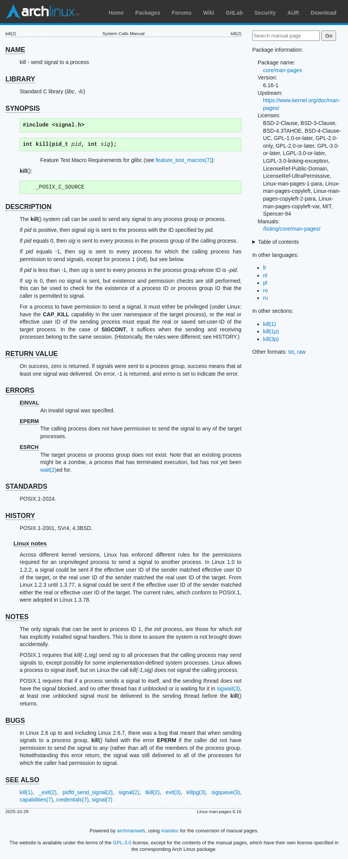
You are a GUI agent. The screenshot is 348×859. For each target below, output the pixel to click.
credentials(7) (72, 800)
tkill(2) (152, 792)
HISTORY (20, 516)
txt (291, 352)
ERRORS (19, 390)
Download (323, 13)
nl (265, 275)
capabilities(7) (36, 800)
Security (265, 13)
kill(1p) (271, 331)
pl (265, 283)
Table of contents (278, 242)
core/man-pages (282, 70)
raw (301, 352)
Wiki (209, 13)
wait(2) (48, 470)
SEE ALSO (22, 780)
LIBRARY (20, 79)
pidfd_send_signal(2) (88, 792)
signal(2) (128, 792)
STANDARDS (26, 486)
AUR (293, 13)
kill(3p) (271, 339)
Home (116, 13)
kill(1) (26, 792)
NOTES (17, 617)
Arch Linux (42, 11)
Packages (147, 13)
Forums (181, 13)
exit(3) (173, 792)
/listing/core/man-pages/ (292, 229)
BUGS (15, 720)
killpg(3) (196, 792)
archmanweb (131, 831)
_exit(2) (48, 792)
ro (265, 290)
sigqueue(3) (225, 792)
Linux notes (30, 543)
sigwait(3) (228, 688)
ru (265, 298)
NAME (15, 50)
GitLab (234, 13)
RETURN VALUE (31, 354)
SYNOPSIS (22, 108)
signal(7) (102, 800)
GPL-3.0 (122, 842)
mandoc (170, 831)
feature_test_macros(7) (183, 160)
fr (265, 268)
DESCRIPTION (28, 207)
